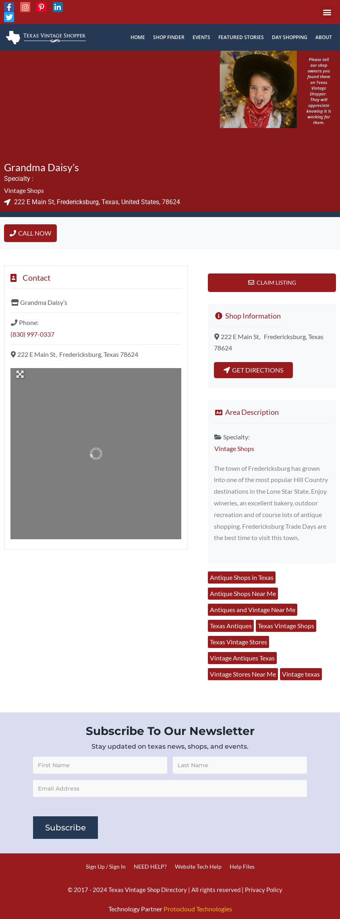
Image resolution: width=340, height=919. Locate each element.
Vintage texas (301, 674)
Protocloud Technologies (198, 909)
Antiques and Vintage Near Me (252, 609)
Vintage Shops (24, 190)
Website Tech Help (198, 866)
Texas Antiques (231, 625)
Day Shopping (289, 37)
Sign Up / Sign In (106, 866)
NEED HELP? (150, 866)
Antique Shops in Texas (242, 577)
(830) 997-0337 (32, 334)
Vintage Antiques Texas (242, 658)
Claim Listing (276, 282)
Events (201, 37)
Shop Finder (169, 37)
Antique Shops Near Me (243, 593)
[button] (327, 12)
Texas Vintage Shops (286, 625)
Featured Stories (241, 37)
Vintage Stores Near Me (243, 674)
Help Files (242, 866)
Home (138, 37)
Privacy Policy (263, 889)
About (323, 37)
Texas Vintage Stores (238, 642)
